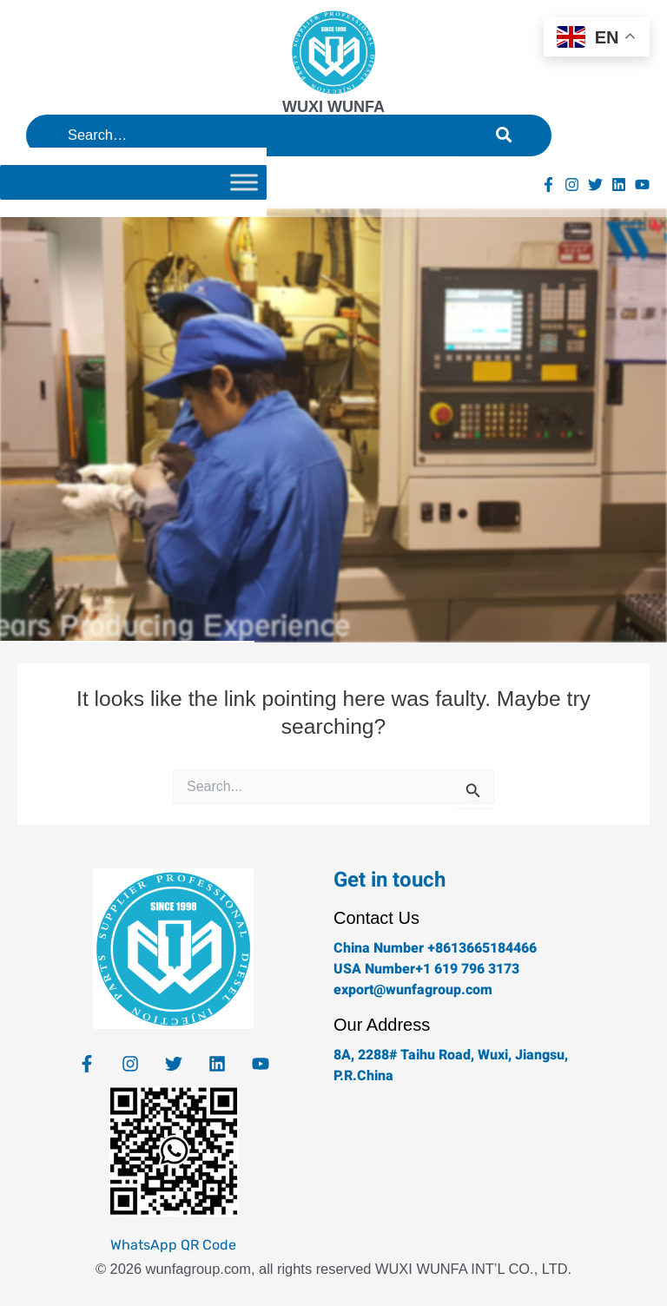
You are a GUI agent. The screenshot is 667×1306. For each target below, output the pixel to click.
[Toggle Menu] (244, 182)
